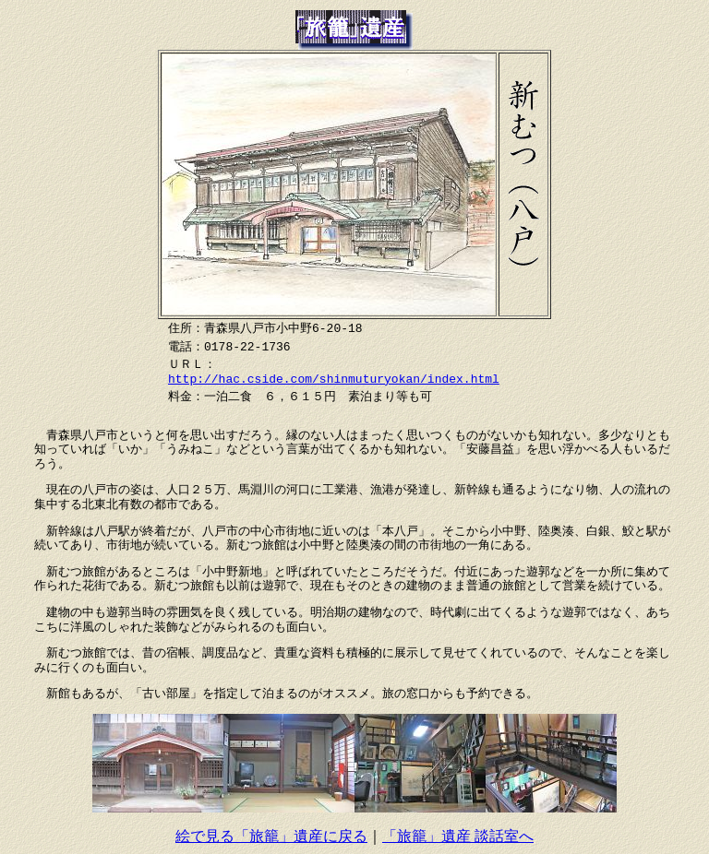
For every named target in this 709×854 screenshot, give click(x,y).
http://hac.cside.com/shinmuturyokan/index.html (333, 379)
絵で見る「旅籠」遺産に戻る (271, 836)
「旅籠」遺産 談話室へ (458, 836)
